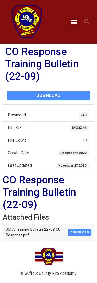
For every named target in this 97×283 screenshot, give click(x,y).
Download (48, 95)
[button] (74, 22)
